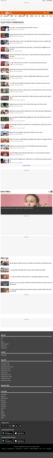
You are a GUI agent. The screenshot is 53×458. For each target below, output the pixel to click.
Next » (29, 165)
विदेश (27, 16)
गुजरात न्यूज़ (3, 408)
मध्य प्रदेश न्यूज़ (3, 402)
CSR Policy (26, 448)
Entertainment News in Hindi (7, 366)
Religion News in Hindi (6, 374)
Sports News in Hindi (5, 368)
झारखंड (2, 417)
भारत (16, 16)
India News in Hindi (5, 363)
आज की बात (12, 29)
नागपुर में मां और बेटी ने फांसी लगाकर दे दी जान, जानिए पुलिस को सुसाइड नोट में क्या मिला (29, 276)
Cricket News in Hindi (5, 370)
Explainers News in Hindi (6, 376)
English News (4, 347)
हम (1, 340)
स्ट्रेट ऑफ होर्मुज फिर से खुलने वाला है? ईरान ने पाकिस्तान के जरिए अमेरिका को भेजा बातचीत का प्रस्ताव (30, 263)
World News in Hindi (5, 365)
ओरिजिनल (11, 36)
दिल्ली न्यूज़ (3, 396)
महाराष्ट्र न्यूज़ (3, 404)
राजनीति (11, 64)
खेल (36, 16)
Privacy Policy (19, 448)
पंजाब (2, 410)
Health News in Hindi (5, 378)
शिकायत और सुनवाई (5, 344)
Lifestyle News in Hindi (6, 380)
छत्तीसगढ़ (2, 413)
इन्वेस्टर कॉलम (3, 346)
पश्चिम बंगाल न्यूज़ (4, 398)
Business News (4, 372)
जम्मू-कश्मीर (3, 415)
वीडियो (11, 16)
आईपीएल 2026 (21, 16)
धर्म (47, 16)
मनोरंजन (31, 16)
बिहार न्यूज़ (3, 400)
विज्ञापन (2, 342)
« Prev (24, 165)
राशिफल (43, 16)
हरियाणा (2, 412)
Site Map (3, 448)
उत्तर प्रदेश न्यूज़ (3, 394)
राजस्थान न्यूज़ (3, 406)
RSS (40, 448)
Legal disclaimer (10, 448)
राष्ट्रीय (10, 43)
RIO (44, 448)
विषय (4, 19)
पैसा (39, 16)
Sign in (50, 0)
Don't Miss (5, 191)
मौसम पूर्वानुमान (4, 355)
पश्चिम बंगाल (12, 58)
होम (1, 16)
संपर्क (2, 338)
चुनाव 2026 (6, 16)
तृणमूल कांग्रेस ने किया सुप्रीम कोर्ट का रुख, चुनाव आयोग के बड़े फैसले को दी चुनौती (27, 270)
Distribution (49, 448)
